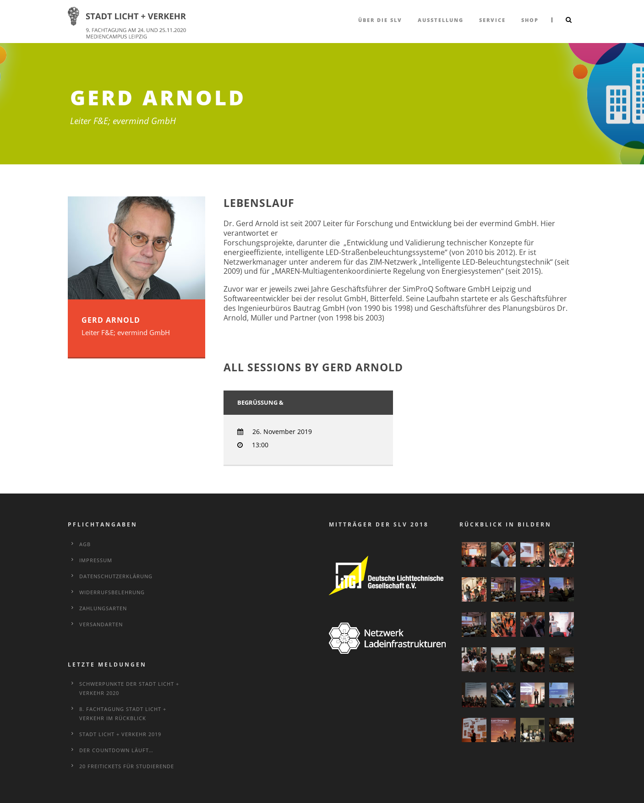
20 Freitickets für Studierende (126, 766)
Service (492, 19)
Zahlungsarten (103, 608)
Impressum (95, 560)
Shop (530, 19)
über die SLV (380, 19)
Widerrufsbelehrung (112, 592)
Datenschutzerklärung (116, 576)
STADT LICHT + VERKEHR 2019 (120, 734)
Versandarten (101, 624)
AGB (85, 544)
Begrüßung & (260, 402)
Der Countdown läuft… (116, 750)
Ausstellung (441, 19)
